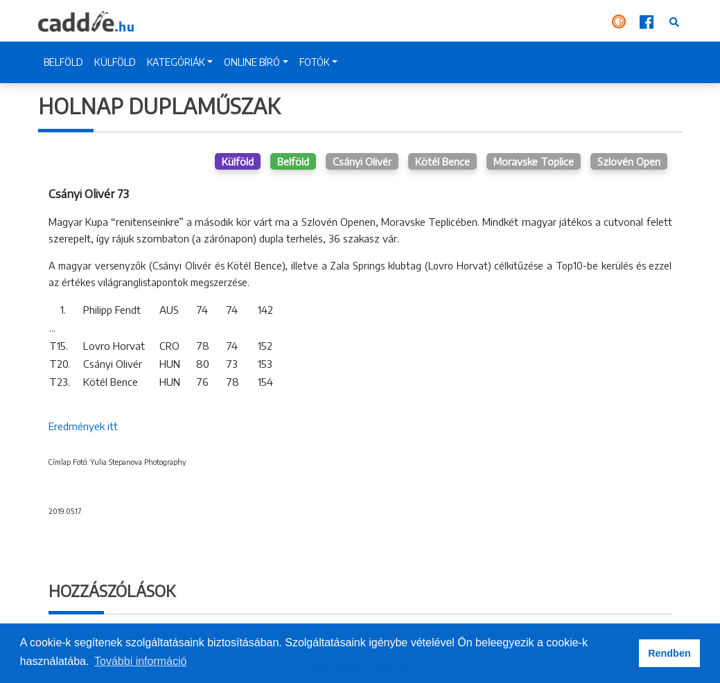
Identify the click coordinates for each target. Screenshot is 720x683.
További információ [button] (140, 661)
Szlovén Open (628, 161)
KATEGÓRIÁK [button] (176, 62)
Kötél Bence (442, 161)
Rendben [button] (669, 653)
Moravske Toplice (533, 161)
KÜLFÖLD (115, 62)
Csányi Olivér (362, 161)
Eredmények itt (83, 426)
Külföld (238, 161)
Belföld (293, 161)
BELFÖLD (63, 62)
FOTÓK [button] (314, 62)
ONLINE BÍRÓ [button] (252, 62)
